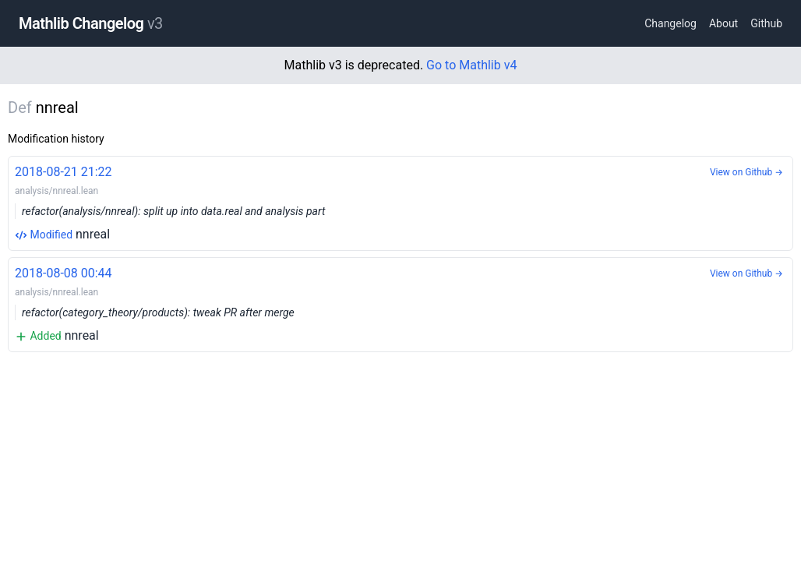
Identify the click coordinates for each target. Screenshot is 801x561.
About (723, 23)
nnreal (400, 202)
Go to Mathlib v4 (471, 65)
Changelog (670, 23)
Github (766, 23)
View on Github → (746, 172)
